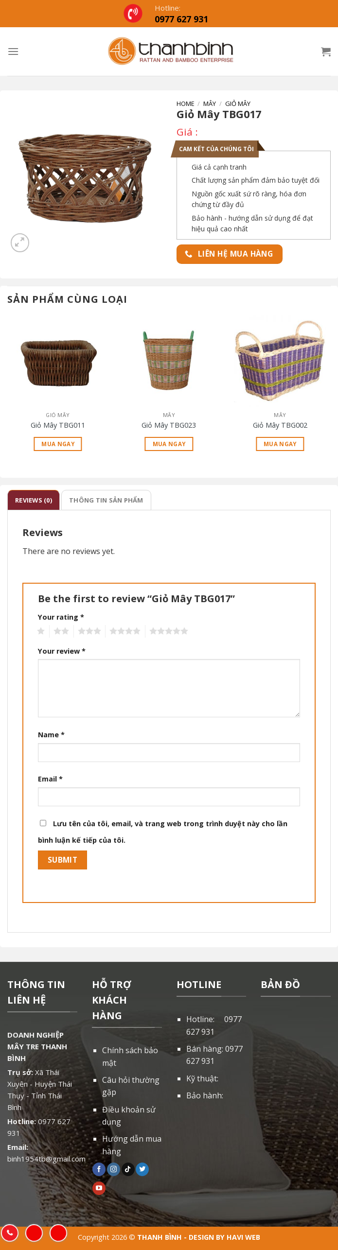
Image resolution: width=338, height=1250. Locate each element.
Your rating (61, 617)
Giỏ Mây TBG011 (58, 425)
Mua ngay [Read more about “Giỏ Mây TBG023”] (169, 444)
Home (186, 103)
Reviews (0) (33, 500)
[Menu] (13, 51)
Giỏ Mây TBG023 (169, 425)
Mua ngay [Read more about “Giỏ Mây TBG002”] (280, 444)
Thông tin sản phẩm (106, 500)
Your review (62, 651)
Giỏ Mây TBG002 (280, 425)
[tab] (33, 500)
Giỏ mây (237, 103)
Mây (209, 103)
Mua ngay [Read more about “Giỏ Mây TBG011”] (57, 444)
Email (50, 778)
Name (51, 734)
